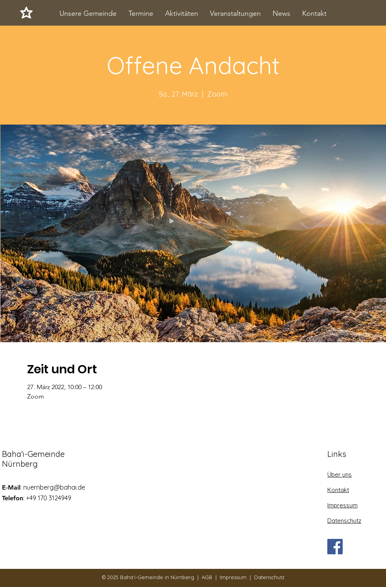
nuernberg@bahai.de (54, 487)
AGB (207, 577)
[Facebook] (335, 546)
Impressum (233, 577)
